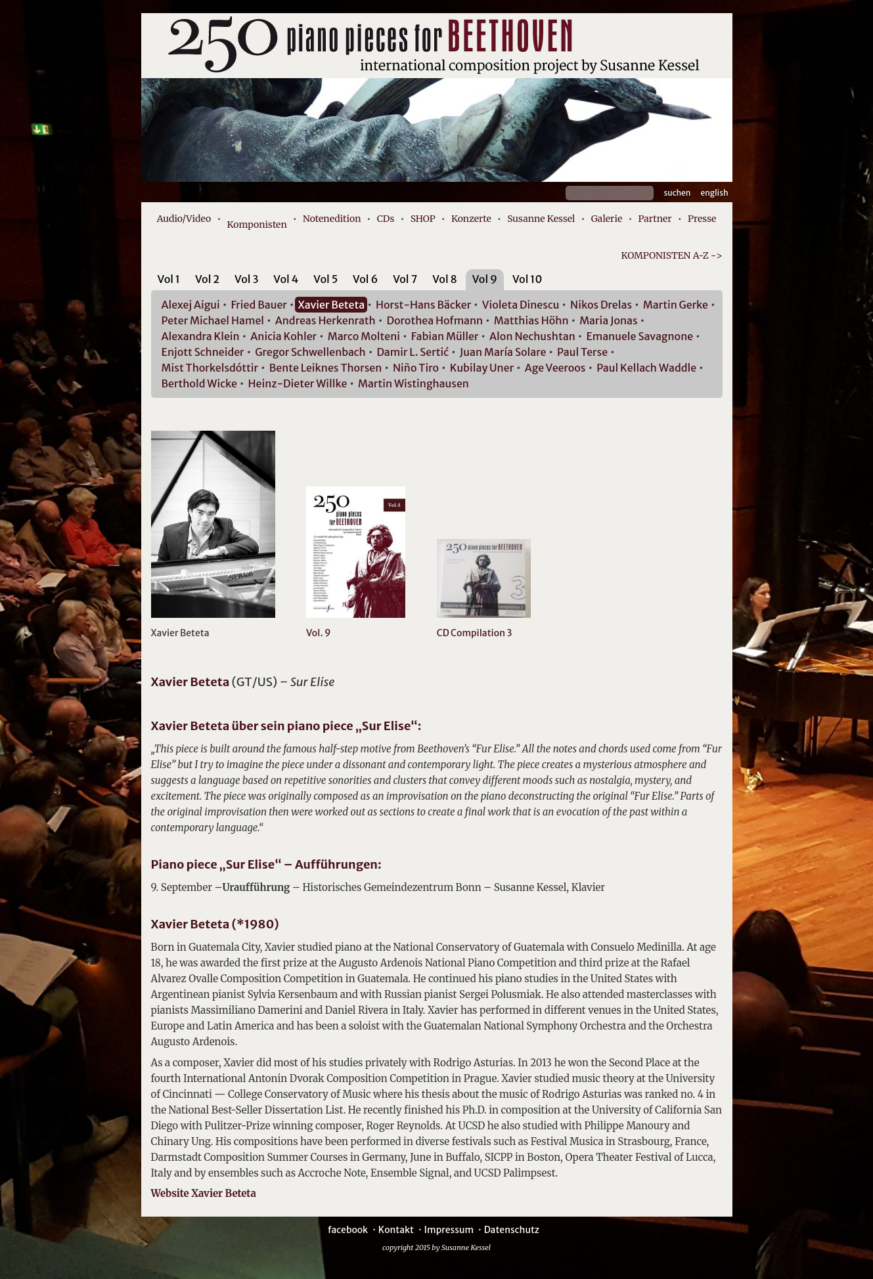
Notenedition (332, 219)
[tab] (169, 281)
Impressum (449, 1230)
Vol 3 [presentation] (246, 279)
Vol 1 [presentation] (169, 279)
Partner (655, 219)
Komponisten (257, 224)
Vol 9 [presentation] (484, 279)
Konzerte (471, 219)
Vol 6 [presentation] (365, 279)
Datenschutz (511, 1230)
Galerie (607, 219)
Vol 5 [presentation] (325, 279)
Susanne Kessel (541, 219)
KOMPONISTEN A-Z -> (671, 255)
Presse (702, 219)
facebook (348, 1230)
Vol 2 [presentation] (207, 279)
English (714, 193)
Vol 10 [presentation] (527, 279)
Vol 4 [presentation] (285, 279)
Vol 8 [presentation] (444, 279)
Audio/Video (184, 219)
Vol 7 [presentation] (405, 279)
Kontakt (396, 1230)
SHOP (423, 219)
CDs (386, 219)
